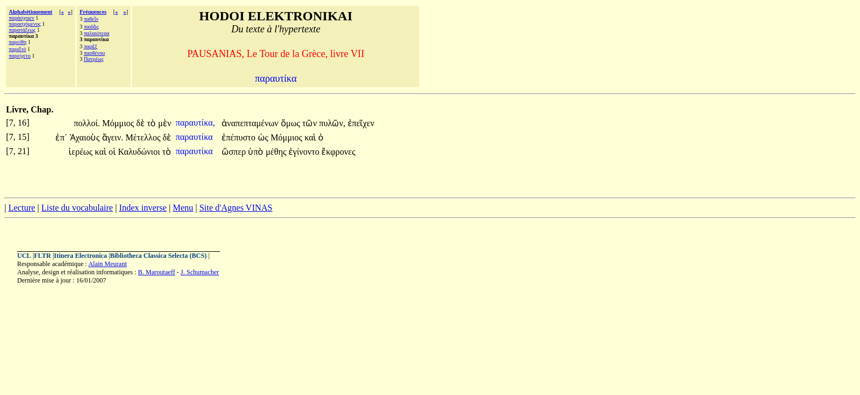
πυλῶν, (332, 123)
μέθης (276, 151)
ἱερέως (81, 151)
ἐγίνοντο (304, 151)
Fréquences (93, 12)
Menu (183, 207)
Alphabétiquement (30, 12)
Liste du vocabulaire (77, 207)
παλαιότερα (97, 33)
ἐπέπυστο (240, 137)
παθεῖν (91, 19)
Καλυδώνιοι (140, 151)
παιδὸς (91, 27)
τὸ (152, 123)
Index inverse (143, 207)
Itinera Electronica (80, 255)
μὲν (164, 123)
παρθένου (94, 53)
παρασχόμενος (25, 24)
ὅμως (291, 123)
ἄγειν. (112, 137)
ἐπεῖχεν (361, 123)
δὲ (141, 123)
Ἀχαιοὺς (86, 137)
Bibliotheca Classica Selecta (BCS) (158, 255)
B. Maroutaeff (157, 272)
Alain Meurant (107, 264)
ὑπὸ (256, 151)
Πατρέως (94, 59)
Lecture (21, 207)
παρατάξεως (22, 30)
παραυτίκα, (195, 122)
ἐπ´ (62, 137)
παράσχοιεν (22, 18)
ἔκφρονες (338, 151)
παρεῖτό (17, 49)
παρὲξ (91, 46)
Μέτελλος (144, 137)
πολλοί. (86, 123)
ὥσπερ (235, 151)
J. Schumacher (199, 272)
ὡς (264, 137)
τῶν (310, 123)
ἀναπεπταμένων (251, 123)
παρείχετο (20, 56)
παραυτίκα (195, 137)
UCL (24, 255)
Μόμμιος (119, 123)
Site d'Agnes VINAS (235, 207)
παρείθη (17, 42)
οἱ (113, 151)
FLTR (42, 255)
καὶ (311, 137)
